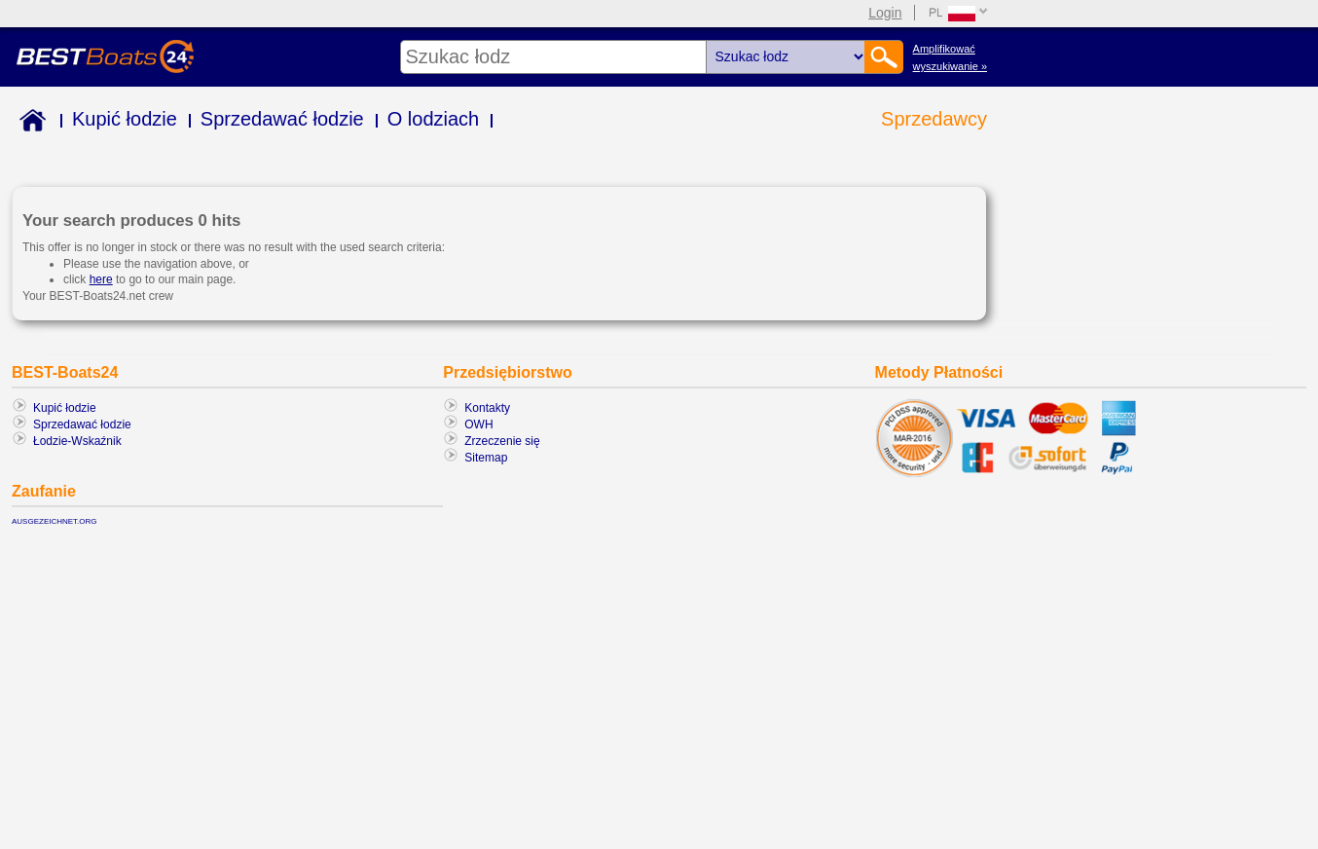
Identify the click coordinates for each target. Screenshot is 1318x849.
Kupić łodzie (124, 118)
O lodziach (433, 118)
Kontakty (487, 408)
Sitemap (485, 457)
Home (28, 123)
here (101, 279)
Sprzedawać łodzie (282, 118)
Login (884, 12)
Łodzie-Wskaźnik (77, 441)
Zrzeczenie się (501, 441)
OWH (478, 424)
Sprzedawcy (934, 118)
